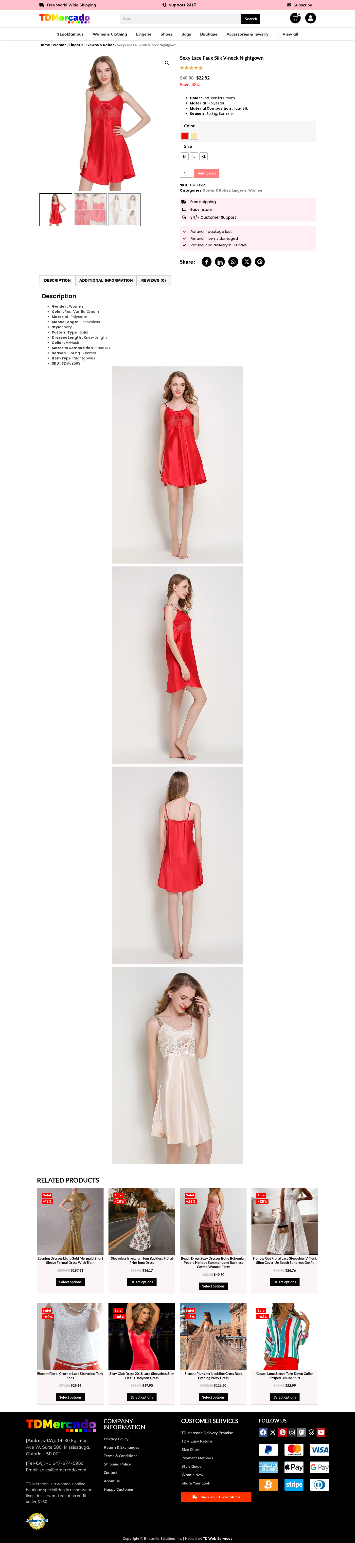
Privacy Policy (116, 1439)
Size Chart (190, 1449)
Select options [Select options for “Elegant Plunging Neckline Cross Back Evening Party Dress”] (213, 1397)
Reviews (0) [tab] (153, 280)
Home (44, 44)
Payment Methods (197, 1458)
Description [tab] (57, 280)
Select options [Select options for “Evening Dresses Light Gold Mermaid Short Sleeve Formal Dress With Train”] (70, 1282)
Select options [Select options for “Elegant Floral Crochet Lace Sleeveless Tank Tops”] (70, 1397)
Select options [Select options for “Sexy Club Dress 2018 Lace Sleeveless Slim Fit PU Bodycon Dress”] (142, 1397)
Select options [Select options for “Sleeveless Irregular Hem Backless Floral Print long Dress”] (142, 1282)
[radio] (184, 135)
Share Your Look (195, 1483)
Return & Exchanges (121, 1447)
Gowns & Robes (100, 44)
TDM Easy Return (196, 1441)
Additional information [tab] (106, 280)
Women (60, 44)
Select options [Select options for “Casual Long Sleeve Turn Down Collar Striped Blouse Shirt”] (285, 1397)
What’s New (192, 1474)
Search (251, 18)
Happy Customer (118, 1489)
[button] (167, 63)
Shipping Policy (117, 1464)
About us (112, 1481)
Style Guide (191, 1466)
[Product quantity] (186, 173)
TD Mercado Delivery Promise (207, 1432)
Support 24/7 (179, 5)
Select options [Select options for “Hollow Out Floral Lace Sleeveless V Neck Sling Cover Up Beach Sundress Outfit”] (285, 1282)
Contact (111, 1472)
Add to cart (207, 173)
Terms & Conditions (121, 1455)
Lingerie (76, 44)
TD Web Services (217, 1538)
